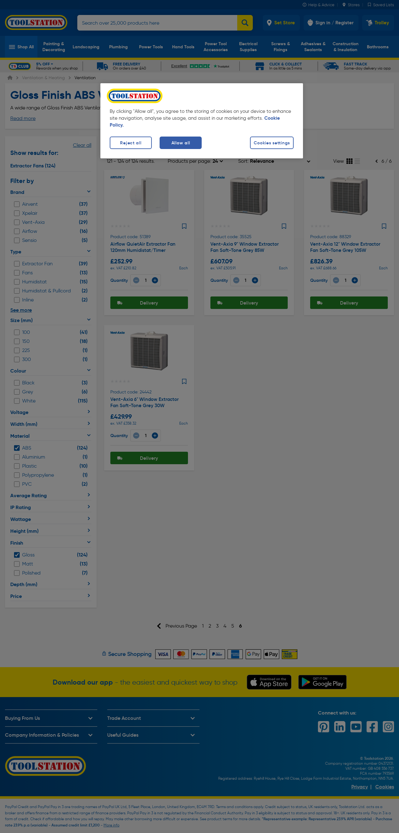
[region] (201, 120)
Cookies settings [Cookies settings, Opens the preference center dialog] (272, 143)
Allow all (180, 143)
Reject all (130, 143)
